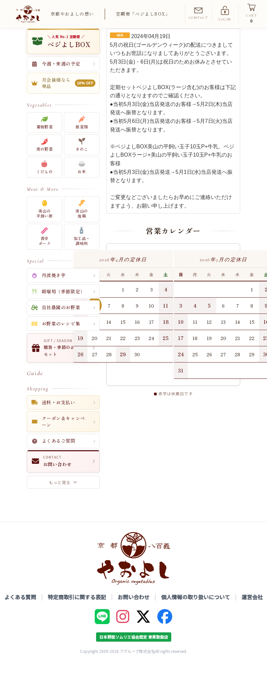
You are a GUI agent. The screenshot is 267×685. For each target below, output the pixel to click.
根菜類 (82, 134)
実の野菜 (44, 156)
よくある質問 (20, 608)
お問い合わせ (133, 608)
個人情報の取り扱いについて (195, 608)
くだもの (44, 179)
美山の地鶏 (82, 220)
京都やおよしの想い (72, 14)
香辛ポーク (44, 248)
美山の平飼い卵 (44, 220)
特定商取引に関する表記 (77, 608)
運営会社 (252, 608)
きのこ (82, 156)
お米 (82, 179)
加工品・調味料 (82, 248)
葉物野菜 (44, 134)
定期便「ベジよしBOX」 (143, 14)
